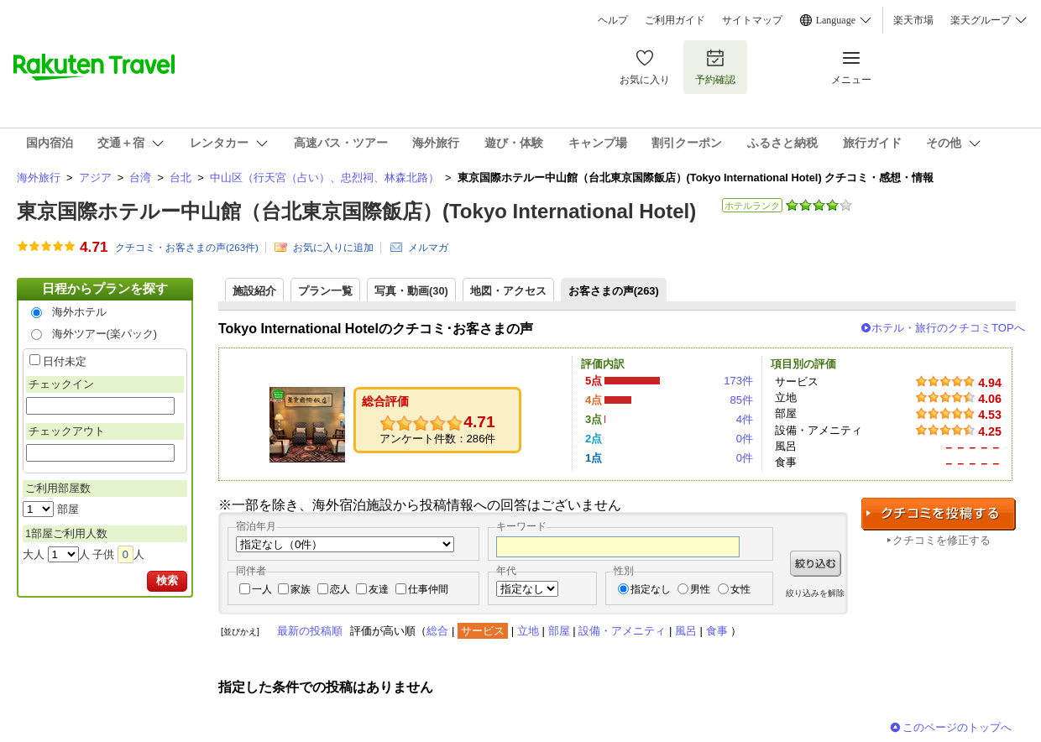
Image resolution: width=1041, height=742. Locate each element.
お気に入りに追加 (333, 248)
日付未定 (64, 361)
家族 (300, 589)
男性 (700, 589)
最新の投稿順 (310, 630)
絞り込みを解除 (815, 593)
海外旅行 (38, 177)
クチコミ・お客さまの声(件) (187, 247)
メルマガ (428, 248)
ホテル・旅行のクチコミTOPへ (948, 327)
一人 (262, 589)
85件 (741, 400)
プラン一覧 (325, 291)
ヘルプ (613, 20)
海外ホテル (79, 312)
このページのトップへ (957, 727)
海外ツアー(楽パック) (105, 333)
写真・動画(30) (411, 291)
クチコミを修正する (941, 540)
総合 (437, 630)
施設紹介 (254, 291)
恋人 (340, 589)
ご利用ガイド (675, 20)
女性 (740, 589)
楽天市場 (913, 20)
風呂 (686, 630)
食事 (717, 630)
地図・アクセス (508, 291)
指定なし (650, 589)
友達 (379, 589)
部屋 (559, 630)
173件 (738, 380)
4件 (744, 419)
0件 (744, 438)
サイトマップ (752, 20)
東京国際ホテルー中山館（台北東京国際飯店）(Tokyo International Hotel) (356, 211)
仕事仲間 (428, 589)
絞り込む (815, 564)
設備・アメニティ (622, 630)
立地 (528, 630)
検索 (167, 580)
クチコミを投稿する (938, 514)
